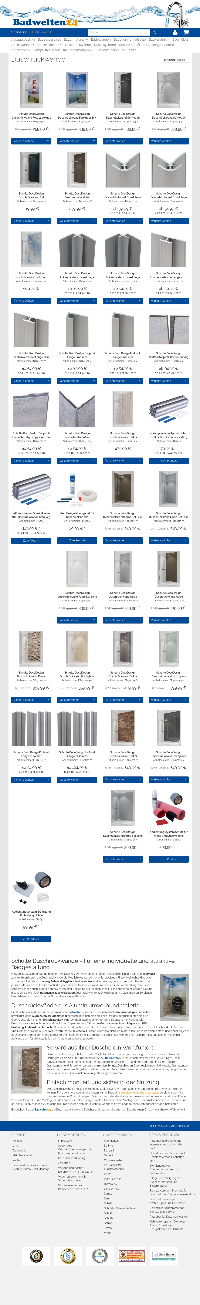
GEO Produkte (113, 1160)
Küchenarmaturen (78, 50)
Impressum (65, 1140)
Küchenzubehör (107, 50)
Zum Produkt (169, 460)
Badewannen (101, 39)
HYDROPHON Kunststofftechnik (114, 1167)
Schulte (109, 1213)
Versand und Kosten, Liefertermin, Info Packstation (76, 1169)
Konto (16, 1160)
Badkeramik (159, 39)
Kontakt (17, 1140)
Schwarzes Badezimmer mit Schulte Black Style (167, 1209)
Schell (108, 1203)
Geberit (108, 1155)
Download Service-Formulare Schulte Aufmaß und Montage (30, 1167)
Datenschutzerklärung (71, 1158)
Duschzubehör (129, 45)
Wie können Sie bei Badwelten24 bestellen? (73, 1187)
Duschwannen (23, 45)
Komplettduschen (46, 50)
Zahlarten (64, 1163)
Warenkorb (19, 1150)
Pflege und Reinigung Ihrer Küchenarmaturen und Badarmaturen (166, 1182)
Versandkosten (180, 1125)
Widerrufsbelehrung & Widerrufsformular (72, 1178)
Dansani (109, 1150)
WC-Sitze (129, 50)
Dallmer (109, 1145)
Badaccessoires (49, 39)
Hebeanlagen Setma (158, 45)
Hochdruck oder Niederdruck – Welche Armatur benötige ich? (168, 1157)
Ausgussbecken (23, 39)
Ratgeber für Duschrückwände (169, 1216)
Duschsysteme (105, 45)
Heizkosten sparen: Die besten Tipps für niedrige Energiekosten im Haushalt (168, 1225)
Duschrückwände (78, 45)
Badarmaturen (76, 39)
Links (15, 1145)
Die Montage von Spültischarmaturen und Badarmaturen (165, 1169)
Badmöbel (180, 39)
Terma (108, 1227)
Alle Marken (111, 1140)
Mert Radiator (112, 1178)
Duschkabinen (50, 45)
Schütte (109, 1218)
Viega (107, 1232)
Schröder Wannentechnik (119, 1208)
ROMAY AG (110, 1183)
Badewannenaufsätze (130, 39)
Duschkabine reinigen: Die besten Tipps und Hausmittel (168, 1201)
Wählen (175, 60)
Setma (108, 1223)
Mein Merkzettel (22, 1155)
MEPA (107, 1173)
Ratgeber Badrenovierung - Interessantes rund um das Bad (166, 1144)
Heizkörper (20, 50)
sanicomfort (111, 1188)
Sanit (107, 1198)
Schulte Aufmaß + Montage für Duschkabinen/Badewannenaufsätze (169, 1192)
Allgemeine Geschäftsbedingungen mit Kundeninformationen (75, 1149)
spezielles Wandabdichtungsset (139, 1092)
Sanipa (108, 1193)
